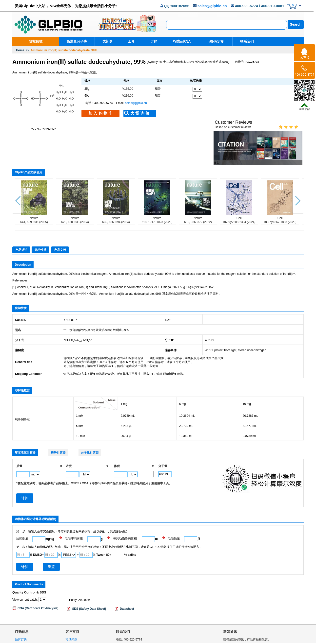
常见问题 (71, 611)
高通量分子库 (76, 41)
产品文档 (60, 221)
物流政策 (21, 624)
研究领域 (35, 41)
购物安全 (21, 618)
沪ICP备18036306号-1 (289, 641)
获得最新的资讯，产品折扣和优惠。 (247, 611)
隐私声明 (71, 624)
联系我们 (244, 41)
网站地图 (71, 630)
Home (20, 50)
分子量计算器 (90, 424)
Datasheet (127, 580)
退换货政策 (22, 630)
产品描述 (21, 221)
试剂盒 (107, 41)
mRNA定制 (213, 41)
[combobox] (226, 25)
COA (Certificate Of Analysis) (38, 580)
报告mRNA (180, 41)
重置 (51, 538)
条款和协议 (72, 618)
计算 (24, 538)
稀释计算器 (58, 424)
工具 (131, 41)
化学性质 (40, 221)
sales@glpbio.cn (212, 6)
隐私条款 (256, 625)
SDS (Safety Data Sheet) (89, 580)
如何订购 (21, 611)
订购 (153, 41)
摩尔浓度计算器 (25, 424)
